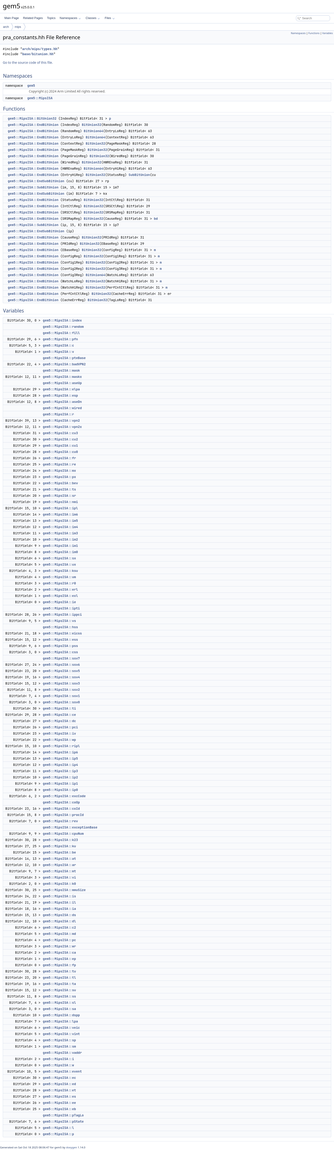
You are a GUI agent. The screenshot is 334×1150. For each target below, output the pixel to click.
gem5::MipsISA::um (59, 577)
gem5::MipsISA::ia (59, 909)
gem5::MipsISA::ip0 (60, 790)
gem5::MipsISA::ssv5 (61, 671)
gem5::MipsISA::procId (63, 815)
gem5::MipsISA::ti (59, 708)
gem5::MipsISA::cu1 (60, 445)
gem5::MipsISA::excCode (64, 796)
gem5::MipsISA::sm (59, 1046)
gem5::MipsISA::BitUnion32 (32, 118)
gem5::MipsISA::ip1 (60, 783)
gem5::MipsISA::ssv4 (61, 677)
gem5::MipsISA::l (58, 1128)
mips (18, 27)
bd (156, 219)
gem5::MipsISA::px (59, 477)
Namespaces (70, 18)
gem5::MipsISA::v (58, 352)
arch (6, 27)
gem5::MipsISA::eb (59, 1109)
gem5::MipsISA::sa (59, 1009)
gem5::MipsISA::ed (59, 1084)
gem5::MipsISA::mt (59, 871)
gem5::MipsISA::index (62, 320)
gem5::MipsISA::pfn (60, 339)
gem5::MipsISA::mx (59, 470)
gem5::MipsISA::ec (59, 1078)
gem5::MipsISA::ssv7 (61, 658)
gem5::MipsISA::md (59, 934)
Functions (314, 33)
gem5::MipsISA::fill (61, 333)
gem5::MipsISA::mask (61, 370)
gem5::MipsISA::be (59, 852)
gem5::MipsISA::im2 (60, 539)
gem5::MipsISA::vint (61, 1034)
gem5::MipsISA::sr (59, 496)
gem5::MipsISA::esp (60, 395)
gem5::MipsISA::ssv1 (61, 696)
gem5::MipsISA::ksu (60, 571)
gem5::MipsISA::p (58, 1134)
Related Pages (33, 18)
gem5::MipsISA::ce (59, 715)
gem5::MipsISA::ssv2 (61, 690)
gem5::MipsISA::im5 (60, 521)
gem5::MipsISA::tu (59, 971)
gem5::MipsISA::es (59, 1096)
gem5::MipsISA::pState (63, 1121)
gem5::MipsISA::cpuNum (63, 833)
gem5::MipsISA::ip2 (60, 777)
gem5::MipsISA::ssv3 (61, 683)
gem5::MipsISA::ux (59, 564)
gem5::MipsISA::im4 (60, 527)
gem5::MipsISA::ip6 (60, 752)
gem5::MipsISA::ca (59, 952)
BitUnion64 (93, 131)
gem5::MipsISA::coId (61, 808)
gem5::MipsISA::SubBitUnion (33, 187)
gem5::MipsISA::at (59, 859)
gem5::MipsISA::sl (59, 1002)
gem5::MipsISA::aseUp (62, 383)
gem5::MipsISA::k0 (59, 884)
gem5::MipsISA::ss (59, 996)
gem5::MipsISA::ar (59, 865)
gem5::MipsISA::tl (59, 977)
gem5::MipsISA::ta (59, 984)
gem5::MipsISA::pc (59, 940)
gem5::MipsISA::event (62, 1071)
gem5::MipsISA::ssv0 (61, 702)
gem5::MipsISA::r (58, 414)
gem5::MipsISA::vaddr (62, 1053)
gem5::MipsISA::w (58, 1065)
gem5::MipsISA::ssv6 (61, 665)
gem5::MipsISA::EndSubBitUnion (36, 181)
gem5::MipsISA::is (59, 896)
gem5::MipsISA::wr (59, 946)
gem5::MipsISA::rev (60, 821)
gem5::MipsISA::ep (59, 959)
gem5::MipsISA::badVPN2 (64, 364)
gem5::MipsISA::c (58, 345)
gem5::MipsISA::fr (59, 458)
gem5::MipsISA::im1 (60, 546)
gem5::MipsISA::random (63, 327)
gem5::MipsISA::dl (59, 921)
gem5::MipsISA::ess (60, 639)
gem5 (31, 85)
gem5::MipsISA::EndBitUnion (33, 125)
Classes (93, 18)
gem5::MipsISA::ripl (61, 746)
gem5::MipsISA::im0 (60, 552)
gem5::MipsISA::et (59, 1090)
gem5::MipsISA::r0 (59, 583)
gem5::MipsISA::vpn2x (62, 427)
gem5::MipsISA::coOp (61, 802)
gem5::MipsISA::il (59, 902)
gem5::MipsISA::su (59, 990)
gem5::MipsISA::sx (59, 558)
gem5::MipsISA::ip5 (60, 758)
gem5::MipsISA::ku (59, 846)
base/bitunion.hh (37, 54)
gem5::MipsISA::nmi (60, 502)
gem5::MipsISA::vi (59, 877)
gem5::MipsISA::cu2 (60, 439)
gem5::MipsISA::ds (59, 915)
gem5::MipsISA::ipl (60, 508)
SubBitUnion (139, 175)
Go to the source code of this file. (28, 62)
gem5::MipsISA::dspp (61, 1015)
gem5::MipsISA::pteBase (64, 358)
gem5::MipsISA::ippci (62, 614)
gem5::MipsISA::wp (59, 740)
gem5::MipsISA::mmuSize (64, 890)
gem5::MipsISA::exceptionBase (70, 827)
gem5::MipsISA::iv (59, 733)
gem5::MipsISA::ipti (61, 608)
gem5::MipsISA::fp (59, 965)
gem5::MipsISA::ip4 (60, 765)
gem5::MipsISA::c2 (59, 927)
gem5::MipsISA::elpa (61, 389)
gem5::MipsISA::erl (60, 589)
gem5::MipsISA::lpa (60, 1021)
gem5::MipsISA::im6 (60, 514)
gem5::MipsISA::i (58, 1059)
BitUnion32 (91, 125)
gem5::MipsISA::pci (60, 727)
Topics (51, 18)
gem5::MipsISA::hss (60, 627)
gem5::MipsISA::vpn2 (61, 420)
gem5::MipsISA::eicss (62, 633)
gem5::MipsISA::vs (59, 621)
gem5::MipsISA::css (60, 652)
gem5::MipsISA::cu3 (60, 433)
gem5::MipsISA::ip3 (60, 771)
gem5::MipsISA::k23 (60, 840)
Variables (327, 33)
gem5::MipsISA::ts (59, 489)
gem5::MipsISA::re (59, 464)
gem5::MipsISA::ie (59, 602)
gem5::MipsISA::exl (60, 596)
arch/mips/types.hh (39, 49)
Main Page (11, 18)
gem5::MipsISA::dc (59, 721)
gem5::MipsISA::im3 (60, 533)
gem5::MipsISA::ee (59, 1103)
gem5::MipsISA (39, 98)
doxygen (71, 1147)
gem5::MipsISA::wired (62, 408)
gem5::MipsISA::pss (60, 646)
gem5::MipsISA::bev (60, 483)
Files (110, 18)
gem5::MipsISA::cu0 (60, 452)
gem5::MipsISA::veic (61, 1028)
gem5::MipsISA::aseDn (62, 402)
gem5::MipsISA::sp (59, 1040)
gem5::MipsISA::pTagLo (63, 1115)
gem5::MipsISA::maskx (62, 377)
